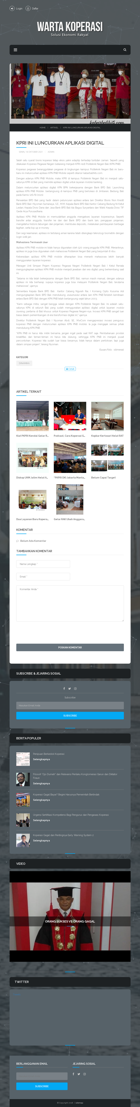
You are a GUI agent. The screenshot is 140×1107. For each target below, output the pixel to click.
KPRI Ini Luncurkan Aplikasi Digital (82, 127)
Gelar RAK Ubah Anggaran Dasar (73, 519)
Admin (51, 151)
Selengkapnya (41, 759)
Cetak (70, 368)
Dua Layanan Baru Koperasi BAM (35, 519)
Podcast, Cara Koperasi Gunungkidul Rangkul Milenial (86, 435)
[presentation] (41, 633)
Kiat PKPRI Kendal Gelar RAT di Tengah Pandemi (45, 435)
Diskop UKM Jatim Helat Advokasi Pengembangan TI (47, 477)
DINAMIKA (24, 363)
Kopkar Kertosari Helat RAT (107, 435)
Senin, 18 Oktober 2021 (31, 151)
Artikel (54, 127)
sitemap (79, 1103)
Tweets (17, 994)
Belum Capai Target (103, 477)
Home (43, 127)
